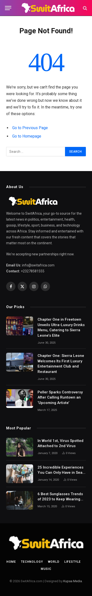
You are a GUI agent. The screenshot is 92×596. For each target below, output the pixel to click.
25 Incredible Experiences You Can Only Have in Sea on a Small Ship (60, 472)
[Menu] (8, 8)
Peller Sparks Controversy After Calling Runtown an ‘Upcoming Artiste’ (60, 397)
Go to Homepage (26, 136)
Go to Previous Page (30, 127)
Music (46, 569)
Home (11, 561)
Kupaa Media (72, 581)
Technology (32, 561)
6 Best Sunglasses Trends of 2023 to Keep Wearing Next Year (60, 499)
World (53, 561)
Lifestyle (72, 561)
